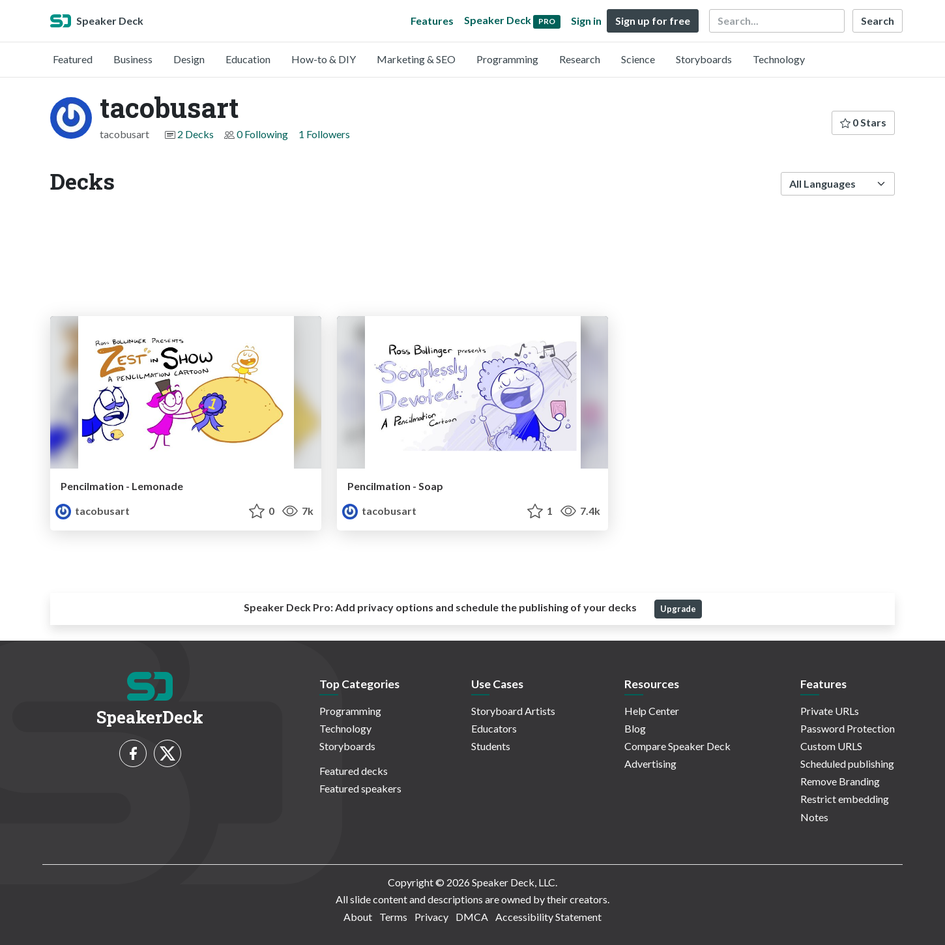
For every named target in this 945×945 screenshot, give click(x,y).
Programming (507, 59)
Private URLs (829, 711)
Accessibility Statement (548, 916)
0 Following (262, 134)
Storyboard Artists (513, 711)
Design (189, 59)
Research (579, 59)
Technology (779, 59)
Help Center (651, 711)
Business (133, 59)
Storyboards (704, 59)
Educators (494, 728)
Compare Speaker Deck (677, 746)
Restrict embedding (844, 798)
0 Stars (863, 122)
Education (247, 59)
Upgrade (678, 608)
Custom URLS (831, 746)
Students (490, 746)
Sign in (586, 20)
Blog (635, 728)
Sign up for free (652, 20)
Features (432, 20)
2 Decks (195, 134)
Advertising (650, 763)
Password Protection (847, 728)
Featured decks (353, 770)
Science (638, 59)
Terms (393, 916)
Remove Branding (840, 781)
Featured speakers (360, 788)
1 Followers (324, 134)
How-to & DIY (323, 59)
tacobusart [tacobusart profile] (92, 510)
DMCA (472, 916)
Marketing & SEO (416, 59)
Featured (73, 59)
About (357, 916)
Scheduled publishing (847, 763)
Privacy (431, 916)
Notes (814, 817)
